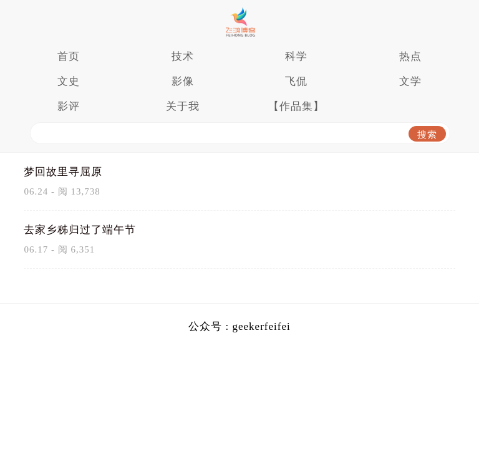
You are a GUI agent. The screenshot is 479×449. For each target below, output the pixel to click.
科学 (296, 56)
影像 (183, 81)
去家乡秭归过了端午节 (80, 230)
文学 (410, 81)
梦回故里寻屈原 (63, 172)
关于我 (183, 106)
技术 (183, 56)
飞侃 (296, 81)
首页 (68, 56)
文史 (68, 81)
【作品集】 (296, 106)
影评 (68, 106)
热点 (410, 56)
